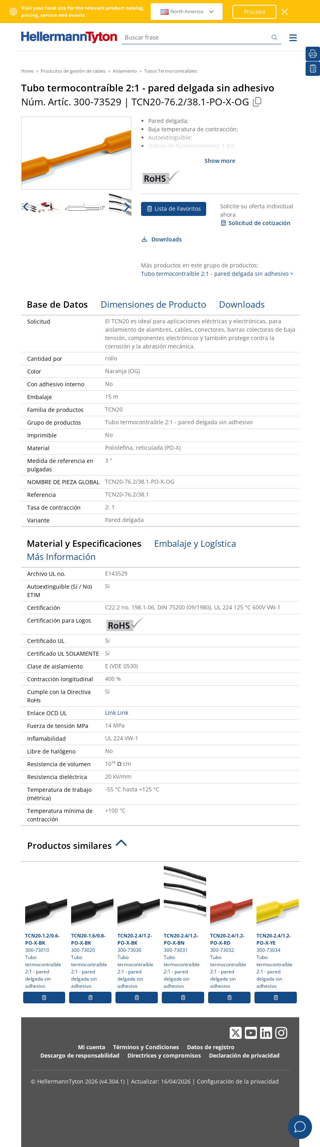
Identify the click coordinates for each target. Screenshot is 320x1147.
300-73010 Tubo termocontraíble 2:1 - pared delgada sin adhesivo (45, 927)
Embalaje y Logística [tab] (195, 543)
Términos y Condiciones (146, 1047)
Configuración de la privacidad (238, 1081)
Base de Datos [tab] (57, 304)
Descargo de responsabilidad (79, 1055)
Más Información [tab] (61, 556)
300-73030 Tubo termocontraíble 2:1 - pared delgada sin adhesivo (137, 927)
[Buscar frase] (201, 37)
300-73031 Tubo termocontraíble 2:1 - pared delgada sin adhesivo (184, 927)
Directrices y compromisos (164, 1055)
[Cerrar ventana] (285, 11)
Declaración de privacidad (244, 1055)
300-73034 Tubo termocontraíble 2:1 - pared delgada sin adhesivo (276, 927)
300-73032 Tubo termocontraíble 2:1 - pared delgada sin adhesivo (230, 927)
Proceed (254, 12)
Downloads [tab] (241, 304)
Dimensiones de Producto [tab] (153, 304)
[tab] (160, 848)
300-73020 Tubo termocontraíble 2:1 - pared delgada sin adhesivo (91, 927)
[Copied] (257, 102)
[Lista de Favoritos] (313, 68)
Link (110, 712)
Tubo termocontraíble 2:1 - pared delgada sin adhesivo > (217, 273)
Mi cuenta (91, 1047)
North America (188, 11)
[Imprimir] (313, 54)
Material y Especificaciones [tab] (84, 543)
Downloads (161, 239)
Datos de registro (211, 1047)
